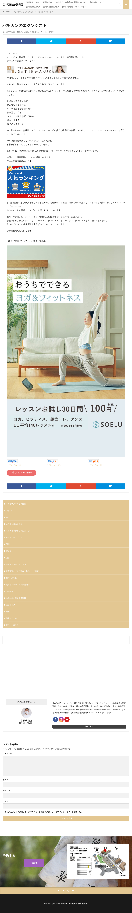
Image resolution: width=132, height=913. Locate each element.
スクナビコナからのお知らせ (23, 12)
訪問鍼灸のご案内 (33, 7)
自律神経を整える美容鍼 (16, 598)
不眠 (8, 544)
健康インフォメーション (16, 564)
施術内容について (96, 2)
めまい (8, 517)
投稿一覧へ (88, 726)
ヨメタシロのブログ (14, 537)
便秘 (8, 558)
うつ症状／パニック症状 (16, 504)
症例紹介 (29, 2)
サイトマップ (80, 7)
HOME (7, 12)
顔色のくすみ (11, 618)
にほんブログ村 (14, 465)
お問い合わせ (67, 7)
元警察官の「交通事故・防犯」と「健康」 (23, 571)
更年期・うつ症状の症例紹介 (18, 584)
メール (6, 790)
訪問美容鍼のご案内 (51, 7)
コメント (7, 753)
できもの (9, 510)
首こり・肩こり (12, 625)
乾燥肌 (8, 551)
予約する (33, 863)
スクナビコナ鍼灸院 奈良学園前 (73, 903)
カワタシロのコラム (14, 524)
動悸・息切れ (11, 578)
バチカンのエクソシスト (46, 12)
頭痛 (8, 611)
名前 (5, 780)
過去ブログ (10, 605)
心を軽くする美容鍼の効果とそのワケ (71, 2)
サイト (5, 801)
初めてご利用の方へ (44, 2)
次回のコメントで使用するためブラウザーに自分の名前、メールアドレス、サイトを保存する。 (44, 812)
